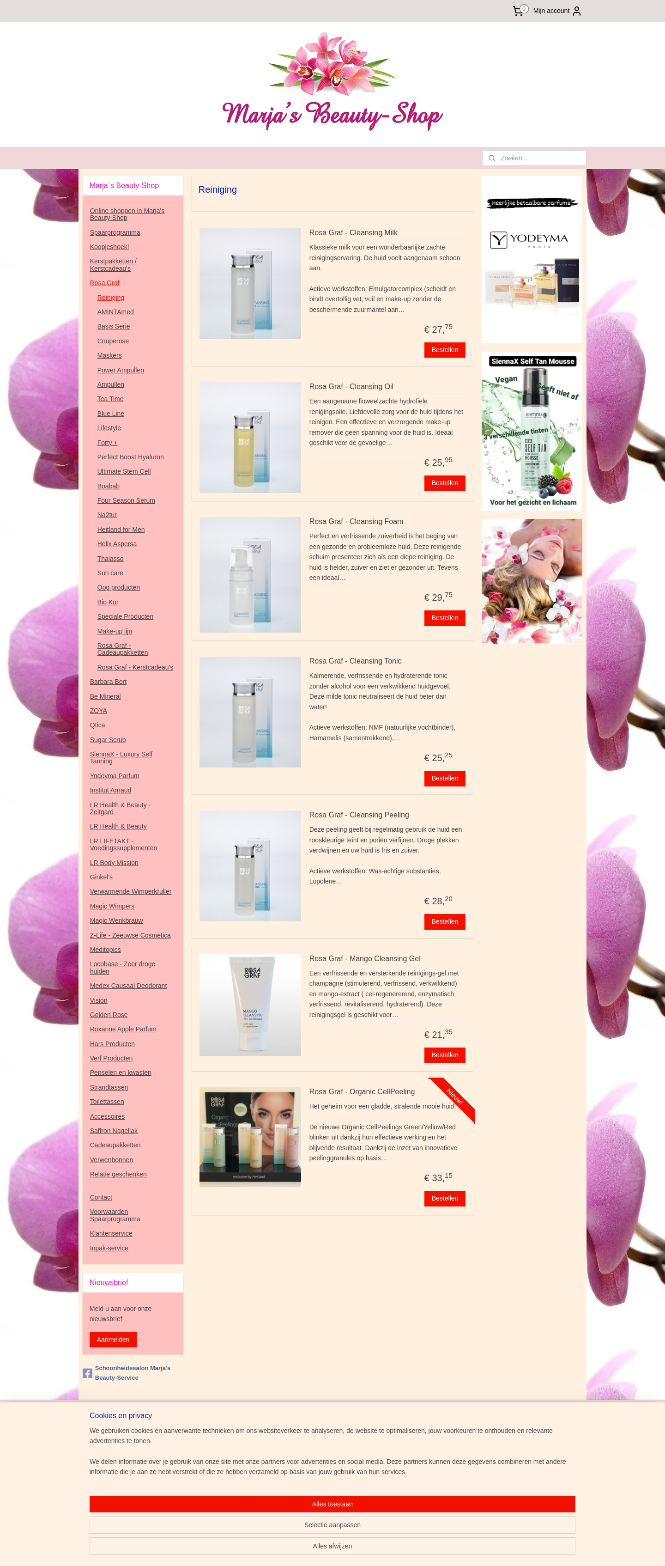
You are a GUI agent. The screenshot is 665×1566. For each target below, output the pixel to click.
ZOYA (98, 710)
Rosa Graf (105, 282)
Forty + (107, 442)
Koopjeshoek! (109, 246)
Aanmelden (113, 1339)
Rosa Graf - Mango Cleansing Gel (364, 959)
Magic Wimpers (112, 906)
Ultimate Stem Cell (124, 471)
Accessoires (107, 1116)
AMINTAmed (115, 312)
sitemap (370, 1549)
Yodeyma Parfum (114, 776)
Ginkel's (101, 877)
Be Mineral (105, 696)
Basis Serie (113, 326)
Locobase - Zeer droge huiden (123, 967)
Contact (101, 1197)
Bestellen (444, 349)
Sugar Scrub (108, 739)
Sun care (110, 573)
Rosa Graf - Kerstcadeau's (135, 667)
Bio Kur (108, 602)
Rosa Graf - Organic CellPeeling (362, 1092)
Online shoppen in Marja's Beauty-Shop (127, 214)
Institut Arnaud (111, 790)
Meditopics (105, 949)
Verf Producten (111, 1058)
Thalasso (110, 558)
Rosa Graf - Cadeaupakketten (122, 649)
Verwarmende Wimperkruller (131, 891)
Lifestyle (109, 428)
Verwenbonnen (111, 1160)
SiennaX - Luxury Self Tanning (121, 757)
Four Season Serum (126, 500)
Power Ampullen (120, 370)
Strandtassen (109, 1087)
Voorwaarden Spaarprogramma (115, 1215)
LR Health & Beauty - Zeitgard (120, 808)
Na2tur (107, 514)
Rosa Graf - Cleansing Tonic (355, 661)
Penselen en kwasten (120, 1072)
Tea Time (110, 398)
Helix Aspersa (117, 544)
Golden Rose (109, 1014)
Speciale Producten (125, 616)
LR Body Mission (114, 862)
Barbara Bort (108, 681)
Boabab (108, 486)
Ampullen (110, 384)
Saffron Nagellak (114, 1130)
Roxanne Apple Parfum (123, 1029)
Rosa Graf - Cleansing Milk (353, 233)
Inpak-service (109, 1248)
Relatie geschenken (118, 1174)
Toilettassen (107, 1101)
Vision (99, 1000)
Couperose (113, 341)
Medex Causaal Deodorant (128, 985)
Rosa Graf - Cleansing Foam (356, 521)
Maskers (109, 355)
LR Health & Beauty (118, 826)
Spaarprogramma (115, 232)
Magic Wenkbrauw (116, 920)
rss (386, 1549)
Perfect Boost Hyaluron (130, 457)
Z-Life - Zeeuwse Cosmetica (130, 935)
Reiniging (110, 297)
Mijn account (558, 11)
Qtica (97, 725)
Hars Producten (112, 1044)
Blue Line (110, 413)
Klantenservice (111, 1233)
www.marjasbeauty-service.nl (124, 1432)
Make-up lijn (114, 631)
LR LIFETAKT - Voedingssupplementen (123, 844)
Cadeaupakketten (115, 1145)
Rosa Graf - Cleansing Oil (351, 386)
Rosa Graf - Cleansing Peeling (359, 815)
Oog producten (118, 587)
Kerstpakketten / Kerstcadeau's (113, 264)
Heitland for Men (121, 529)
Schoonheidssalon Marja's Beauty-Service (126, 1373)
